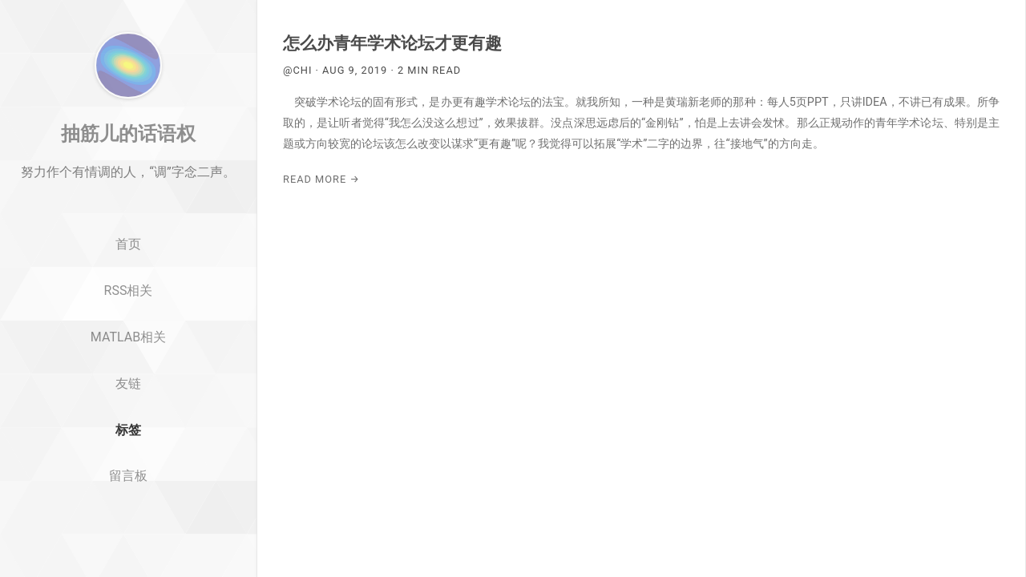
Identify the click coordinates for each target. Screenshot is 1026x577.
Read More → (321, 179)
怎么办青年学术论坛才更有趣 (392, 43)
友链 (128, 444)
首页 (128, 305)
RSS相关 (128, 351)
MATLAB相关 (128, 398)
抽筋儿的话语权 (128, 195)
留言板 (128, 537)
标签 (128, 490)
